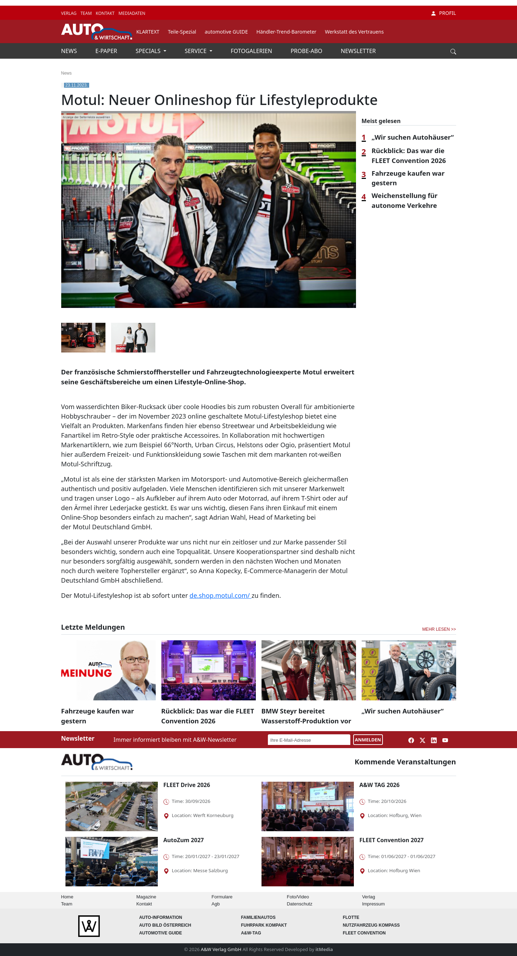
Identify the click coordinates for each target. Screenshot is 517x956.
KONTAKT (105, 13)
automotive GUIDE (226, 31)
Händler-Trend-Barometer (287, 31)
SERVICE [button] (196, 51)
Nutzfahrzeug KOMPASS (371, 925)
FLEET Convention (364, 933)
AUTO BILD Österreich (165, 925)
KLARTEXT (147, 31)
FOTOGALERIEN (252, 51)
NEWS (70, 51)
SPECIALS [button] (149, 51)
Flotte (351, 917)
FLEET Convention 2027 (392, 840)
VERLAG (69, 13)
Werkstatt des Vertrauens (354, 31)
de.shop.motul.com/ (221, 595)
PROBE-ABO (307, 51)
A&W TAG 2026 (380, 785)
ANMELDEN (368, 739)
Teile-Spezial (182, 31)
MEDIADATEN (132, 13)
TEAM (86, 13)
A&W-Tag (251, 933)
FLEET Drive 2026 (186, 785)
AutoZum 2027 (183, 840)
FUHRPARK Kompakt (264, 925)
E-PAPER (107, 51)
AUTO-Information (160, 917)
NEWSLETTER (358, 51)
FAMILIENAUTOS (258, 917)
